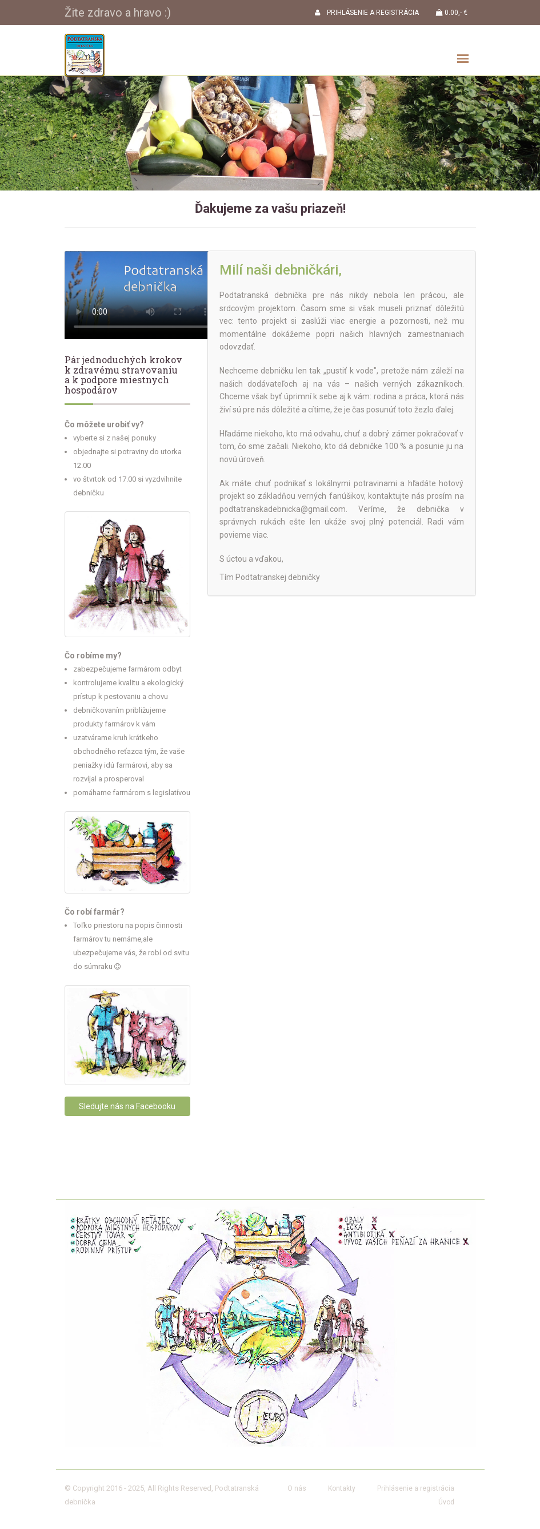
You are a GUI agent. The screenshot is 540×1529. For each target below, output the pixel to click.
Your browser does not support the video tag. (142, 295)
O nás (296, 1488)
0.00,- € (451, 13)
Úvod (446, 1502)
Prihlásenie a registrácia (415, 1488)
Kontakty (341, 1488)
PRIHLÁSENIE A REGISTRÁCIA (367, 13)
